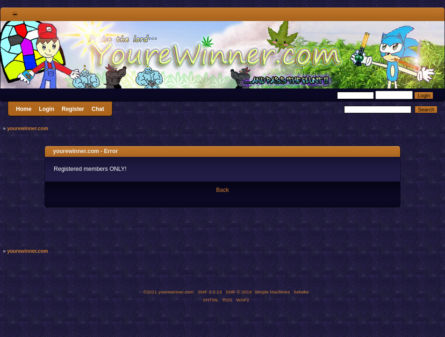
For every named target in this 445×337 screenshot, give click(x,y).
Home (23, 109)
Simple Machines (272, 291)
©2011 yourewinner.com (168, 291)
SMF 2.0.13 (210, 291)
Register (73, 109)
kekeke (301, 291)
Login (46, 109)
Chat (98, 109)
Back (222, 190)
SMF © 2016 (239, 291)
